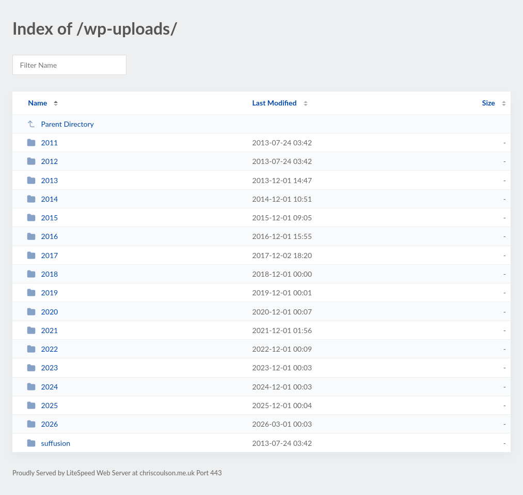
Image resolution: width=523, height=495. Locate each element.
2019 (42, 292)
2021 (42, 330)
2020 (42, 311)
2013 (42, 180)
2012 (42, 161)
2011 (42, 142)
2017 (42, 255)
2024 (42, 386)
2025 (42, 405)
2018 (42, 273)
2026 (42, 423)
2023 (42, 367)
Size (488, 102)
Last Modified (274, 102)
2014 (42, 198)
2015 (42, 217)
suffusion (48, 443)
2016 (42, 236)
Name (37, 102)
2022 (42, 348)
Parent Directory (60, 123)
